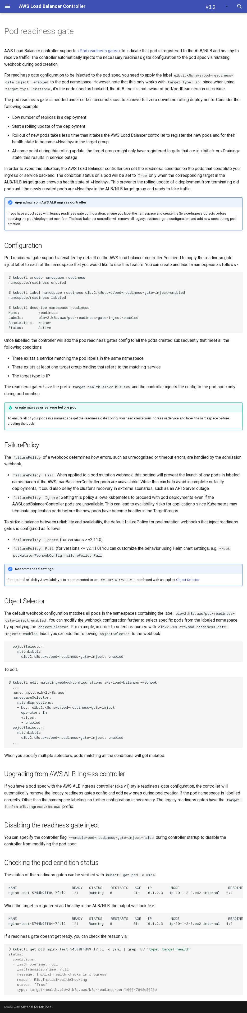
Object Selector (187, 580)
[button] (217, 6)
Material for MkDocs (36, 1007)
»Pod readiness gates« (99, 50)
